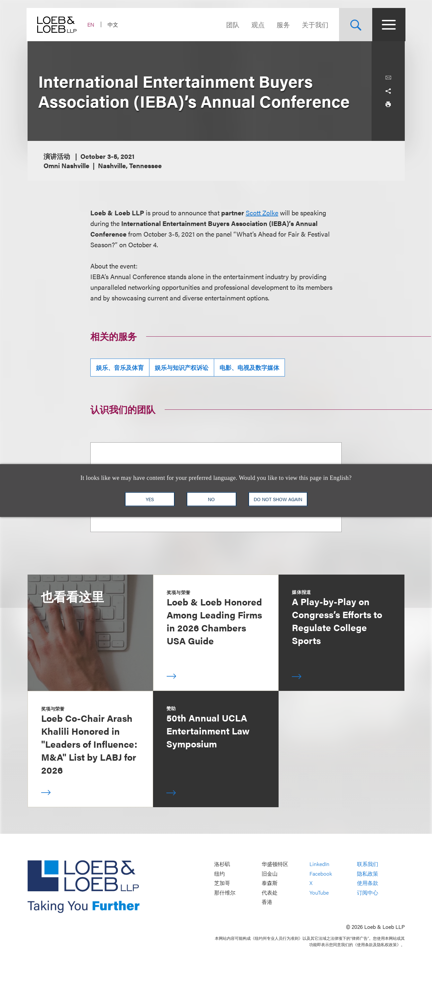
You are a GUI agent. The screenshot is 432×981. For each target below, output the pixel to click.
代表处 (270, 892)
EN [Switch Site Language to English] (91, 24)
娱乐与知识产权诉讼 (182, 367)
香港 (267, 902)
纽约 (219, 873)
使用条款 (367, 883)
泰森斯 (270, 883)
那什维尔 (224, 892)
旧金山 (270, 873)
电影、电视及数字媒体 (249, 367)
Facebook (320, 873)
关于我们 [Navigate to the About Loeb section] (314, 24)
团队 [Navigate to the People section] (232, 24)
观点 (257, 24)
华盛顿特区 (275, 864)
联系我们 (367, 864)
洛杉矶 (222, 864)
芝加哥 (222, 883)
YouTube (319, 892)
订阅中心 (367, 892)
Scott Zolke (262, 212)
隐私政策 (367, 873)
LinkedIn (319, 864)
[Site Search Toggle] (355, 24)
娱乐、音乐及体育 (120, 367)
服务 (282, 24)
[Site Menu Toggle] (388, 24)
